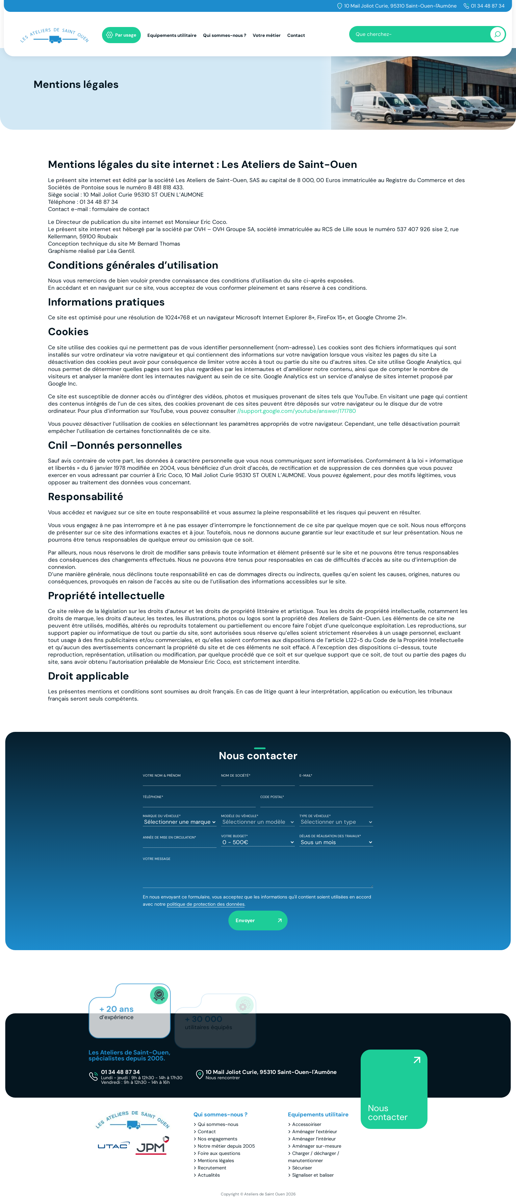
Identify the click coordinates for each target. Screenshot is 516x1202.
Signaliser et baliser (313, 1175)
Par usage (125, 35)
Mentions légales (216, 1160)
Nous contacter (388, 1113)
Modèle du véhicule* (258, 819)
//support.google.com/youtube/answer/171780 (296, 410)
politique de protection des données (206, 904)
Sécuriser (302, 1168)
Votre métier (267, 35)
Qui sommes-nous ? (224, 35)
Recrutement (212, 1168)
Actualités (209, 1175)
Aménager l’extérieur (314, 1132)
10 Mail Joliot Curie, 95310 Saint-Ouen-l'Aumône (400, 6)
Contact (296, 35)
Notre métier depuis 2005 (226, 1146)
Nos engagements (217, 1139)
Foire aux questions (219, 1153)
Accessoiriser (306, 1124)
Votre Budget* (258, 839)
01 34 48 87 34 (487, 6)
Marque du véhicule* (180, 819)
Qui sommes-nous (218, 1124)
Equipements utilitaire (171, 35)
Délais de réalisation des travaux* (336, 839)
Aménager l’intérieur (314, 1139)
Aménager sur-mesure (316, 1146)
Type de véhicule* (336, 819)
